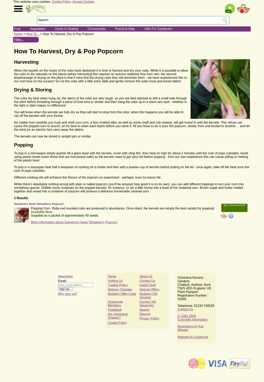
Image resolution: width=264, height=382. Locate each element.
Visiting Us (115, 280)
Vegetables (38, 29)
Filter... (19, 39)
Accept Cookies (83, 1)
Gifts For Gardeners (158, 29)
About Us (146, 276)
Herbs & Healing (66, 29)
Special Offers (149, 289)
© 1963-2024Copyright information (193, 317)
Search (145, 309)
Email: (62, 281)
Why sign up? (67, 294)
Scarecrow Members (115, 303)
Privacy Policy (149, 318)
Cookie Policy (61, 1)
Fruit (17, 29)
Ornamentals (97, 29)
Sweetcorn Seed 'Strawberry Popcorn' (39, 203)
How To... (32, 34)
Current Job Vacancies (148, 303)
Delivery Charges (120, 289)
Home (18, 34)
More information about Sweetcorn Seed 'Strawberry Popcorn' (74, 222)
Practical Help (125, 29)
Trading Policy (118, 285)
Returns (145, 314)
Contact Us (147, 280)
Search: (43, 20)
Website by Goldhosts (193, 337)
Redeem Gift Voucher (148, 295)
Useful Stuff (148, 285)
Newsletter (65, 276)
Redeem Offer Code (122, 294)
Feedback (115, 309)
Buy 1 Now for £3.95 (234, 205)
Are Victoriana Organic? (118, 315)
